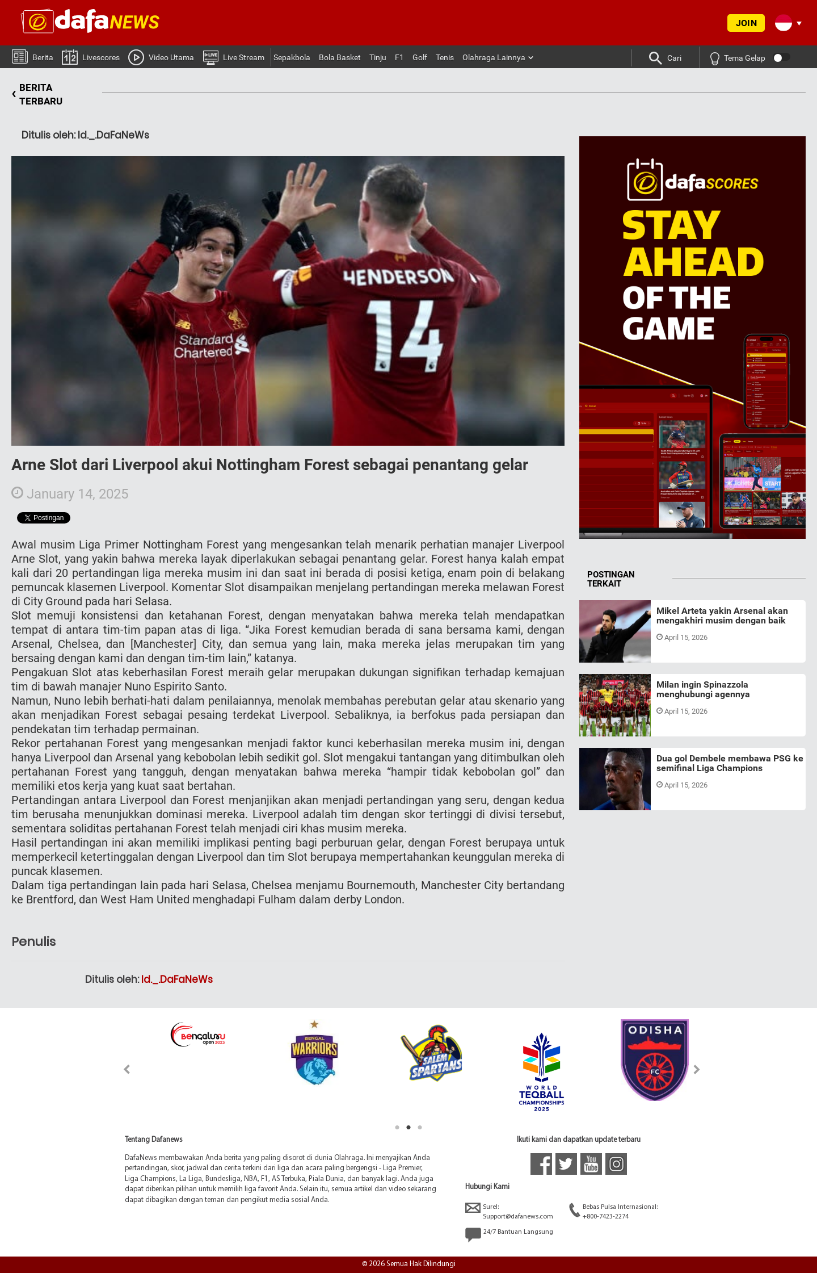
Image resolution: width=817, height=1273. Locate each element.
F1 (399, 57)
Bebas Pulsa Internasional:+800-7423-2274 (613, 1211)
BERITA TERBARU (36, 94)
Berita (32, 56)
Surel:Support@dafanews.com (509, 1211)
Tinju (377, 57)
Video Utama (161, 56)
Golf (419, 57)
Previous (120, 1069)
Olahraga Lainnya (493, 57)
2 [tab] (408, 1127)
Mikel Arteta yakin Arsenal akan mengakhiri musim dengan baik (722, 615)
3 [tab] (420, 1127)
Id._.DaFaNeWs (177, 979)
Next (697, 1069)
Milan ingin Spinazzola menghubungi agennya (703, 689)
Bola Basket (340, 57)
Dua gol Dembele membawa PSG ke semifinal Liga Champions (729, 763)
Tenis (445, 57)
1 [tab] (397, 1127)
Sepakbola (291, 57)
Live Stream (233, 56)
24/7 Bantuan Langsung (509, 1235)
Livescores (91, 56)
